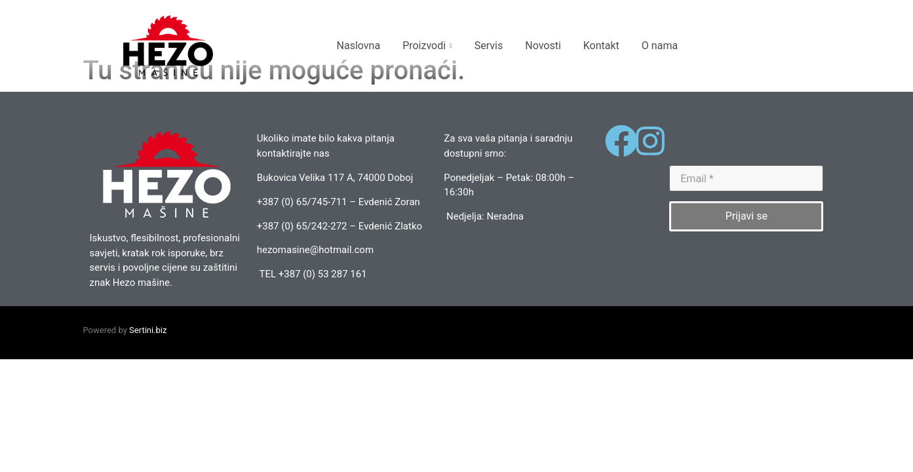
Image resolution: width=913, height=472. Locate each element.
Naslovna (359, 45)
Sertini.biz (147, 372)
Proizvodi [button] (427, 45)
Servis (489, 45)
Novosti (543, 45)
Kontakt (601, 45)
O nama (660, 45)
